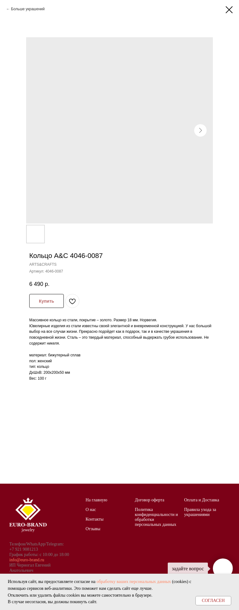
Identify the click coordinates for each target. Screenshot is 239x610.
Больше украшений (28, 9)
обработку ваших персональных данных (133, 581)
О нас (91, 509)
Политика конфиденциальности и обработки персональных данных (156, 517)
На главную (96, 500)
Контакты (95, 519)
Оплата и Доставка (201, 500)
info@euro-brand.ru (26, 560)
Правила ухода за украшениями (200, 512)
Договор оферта (149, 500)
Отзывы (93, 528)
